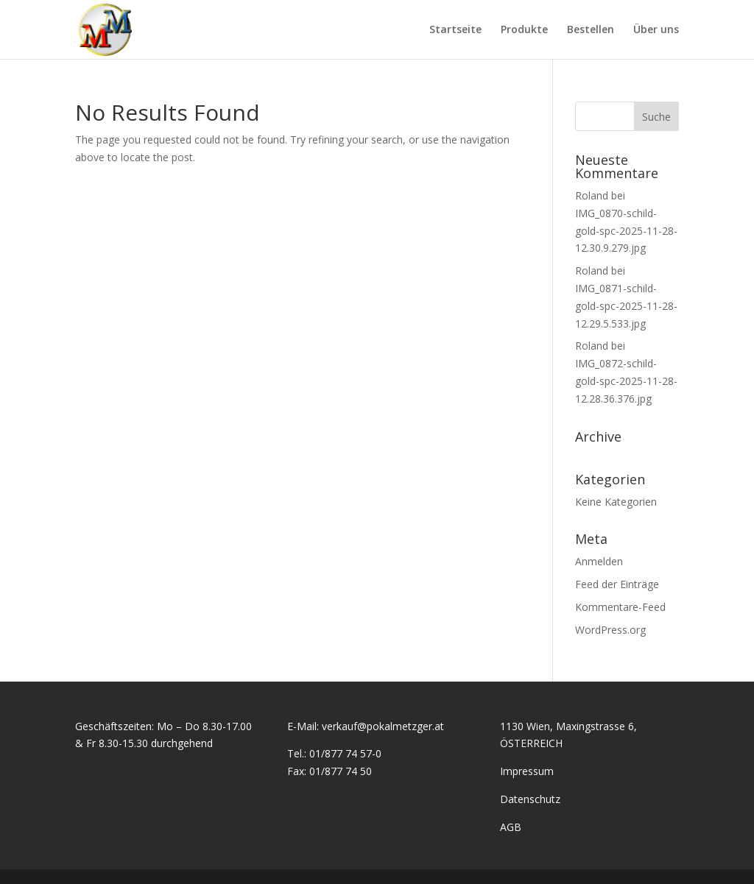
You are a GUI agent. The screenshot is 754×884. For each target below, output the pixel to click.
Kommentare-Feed (620, 607)
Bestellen (590, 30)
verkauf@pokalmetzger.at (383, 726)
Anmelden (599, 561)
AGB (510, 827)
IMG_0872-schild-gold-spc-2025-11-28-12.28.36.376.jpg (626, 381)
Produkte (524, 30)
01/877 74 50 (340, 771)
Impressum (527, 771)
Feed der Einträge (617, 584)
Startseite (455, 30)
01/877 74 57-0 (345, 753)
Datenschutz (530, 799)
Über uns (656, 30)
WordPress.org (610, 630)
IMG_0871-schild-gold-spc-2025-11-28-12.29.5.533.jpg (626, 305)
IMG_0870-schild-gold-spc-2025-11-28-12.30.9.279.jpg (626, 230)
